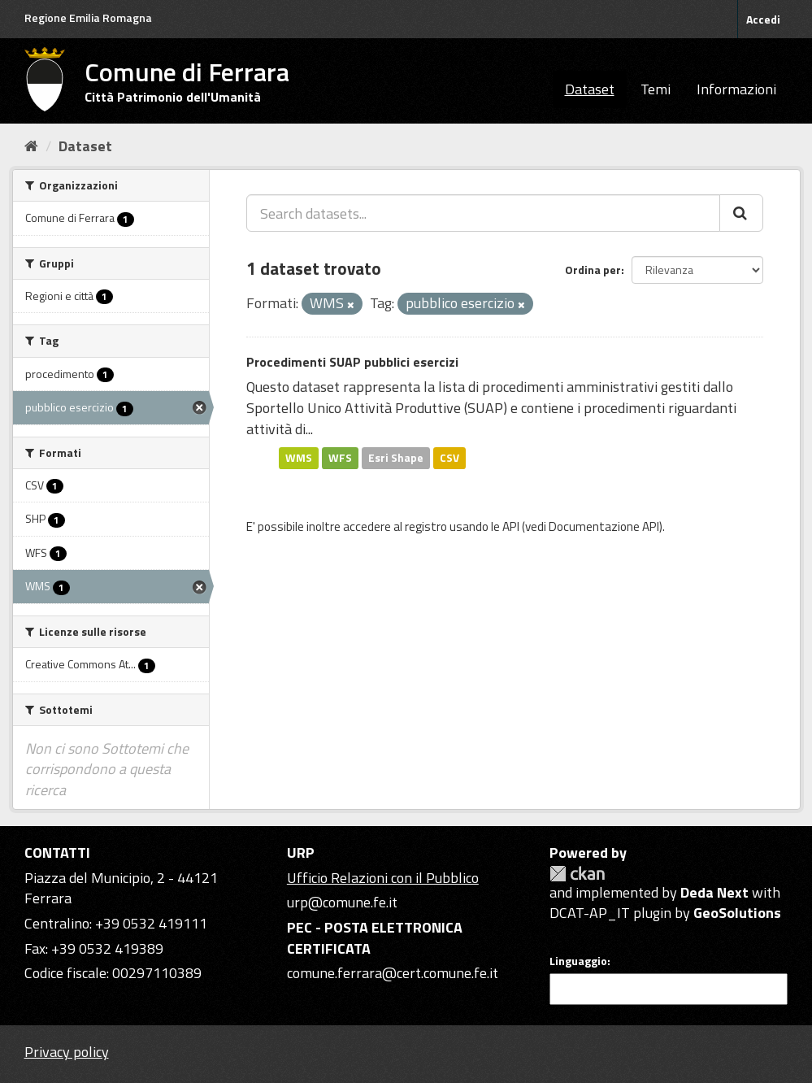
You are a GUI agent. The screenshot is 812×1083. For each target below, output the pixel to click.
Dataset (589, 89)
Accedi (763, 19)
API (510, 526)
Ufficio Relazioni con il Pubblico (383, 878)
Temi (655, 89)
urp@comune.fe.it (342, 902)
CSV (449, 458)
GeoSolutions (737, 913)
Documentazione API (604, 526)
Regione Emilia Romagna (88, 17)
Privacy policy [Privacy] (66, 1052)
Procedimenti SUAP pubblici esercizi (352, 362)
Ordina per (593, 269)
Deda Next (714, 892)
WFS (340, 458)
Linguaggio (578, 961)
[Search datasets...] (483, 213)
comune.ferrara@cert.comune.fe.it (392, 973)
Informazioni (736, 89)
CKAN (577, 873)
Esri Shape (395, 458)
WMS (298, 458)
